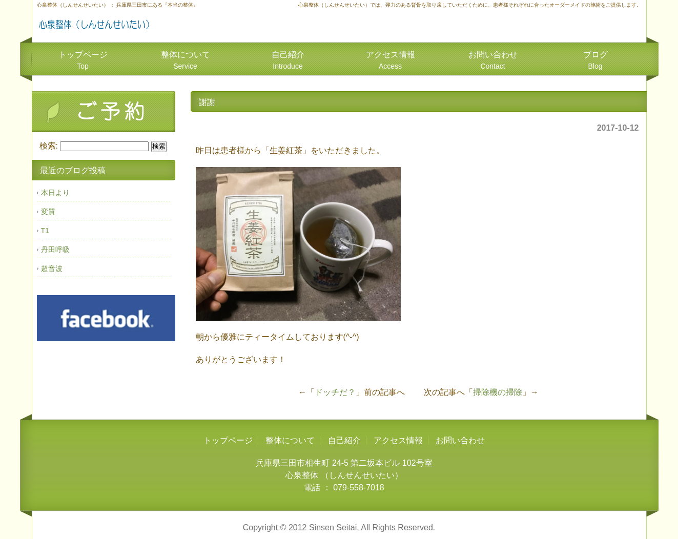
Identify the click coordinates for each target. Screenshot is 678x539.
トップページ (83, 60)
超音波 (52, 268)
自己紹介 (288, 60)
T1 (45, 230)
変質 (48, 212)
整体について (185, 60)
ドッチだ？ (335, 392)
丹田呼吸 (55, 249)
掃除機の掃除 (497, 392)
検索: (48, 145)
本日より (55, 193)
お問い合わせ (493, 60)
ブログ (595, 60)
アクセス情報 (390, 60)
